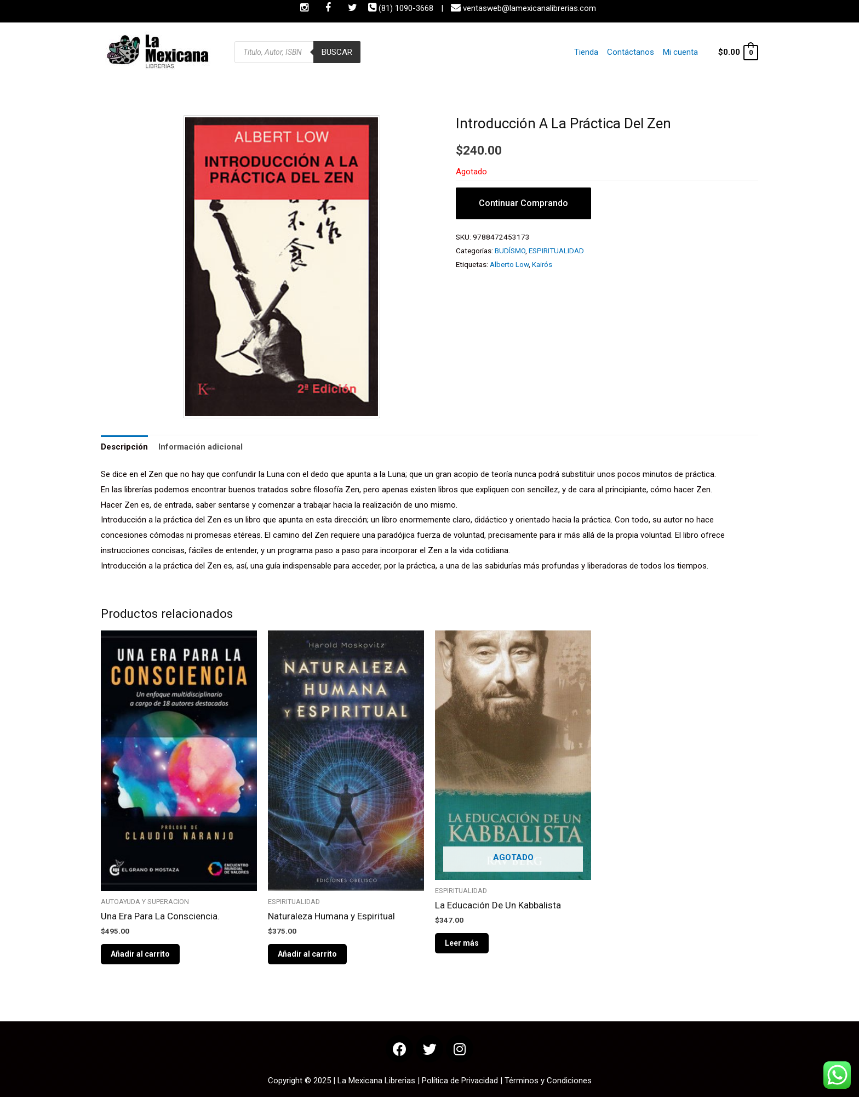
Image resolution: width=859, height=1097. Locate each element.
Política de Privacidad (460, 1080)
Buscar (337, 52)
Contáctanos (630, 52)
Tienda (586, 52)
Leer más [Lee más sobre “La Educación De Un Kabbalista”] (462, 943)
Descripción (124, 447)
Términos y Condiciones (548, 1080)
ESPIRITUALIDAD (556, 250)
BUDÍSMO (510, 250)
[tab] (124, 447)
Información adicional (200, 447)
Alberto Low (509, 264)
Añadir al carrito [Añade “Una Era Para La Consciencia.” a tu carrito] (140, 954)
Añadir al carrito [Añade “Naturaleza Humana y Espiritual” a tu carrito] (307, 954)
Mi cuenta (680, 52)
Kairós (542, 264)
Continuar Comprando (523, 203)
